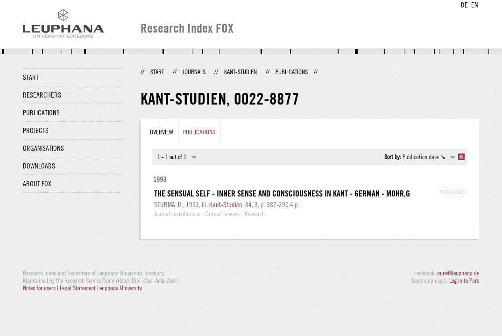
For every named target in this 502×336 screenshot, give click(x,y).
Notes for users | (41, 288)
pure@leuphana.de (458, 273)
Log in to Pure (464, 280)
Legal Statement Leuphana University (101, 288)
